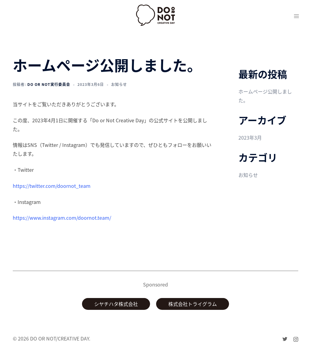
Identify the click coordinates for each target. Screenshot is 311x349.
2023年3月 (250, 137)
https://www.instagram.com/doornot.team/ (62, 217)
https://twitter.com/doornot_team (52, 185)
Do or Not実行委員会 (48, 84)
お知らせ (119, 84)
